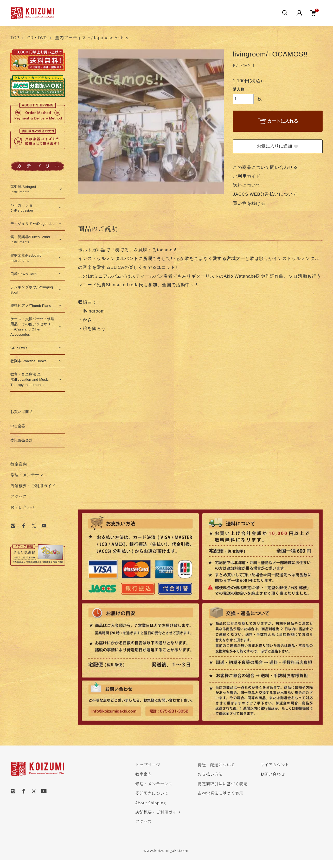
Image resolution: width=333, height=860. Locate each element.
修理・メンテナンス (29, 475)
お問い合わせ (22, 507)
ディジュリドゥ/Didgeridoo (32, 224)
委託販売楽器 (21, 440)
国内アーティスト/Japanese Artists (92, 37)
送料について (247, 185)
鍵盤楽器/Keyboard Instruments (26, 258)
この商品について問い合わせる (265, 167)
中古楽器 (17, 426)
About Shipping (150, 802)
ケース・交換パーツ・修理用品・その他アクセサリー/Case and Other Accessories (32, 326)
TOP (14, 37)
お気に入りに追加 (278, 146)
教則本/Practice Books (28, 361)
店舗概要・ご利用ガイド (33, 485)
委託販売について (151, 793)
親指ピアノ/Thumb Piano (30, 306)
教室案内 (18, 464)
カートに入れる (277, 121)
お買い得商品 (21, 412)
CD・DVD (37, 37)
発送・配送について (216, 764)
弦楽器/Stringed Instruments (23, 189)
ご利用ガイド (247, 176)
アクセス (18, 496)
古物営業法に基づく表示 (220, 793)
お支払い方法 (210, 774)
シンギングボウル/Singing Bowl (31, 289)
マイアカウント (274, 764)
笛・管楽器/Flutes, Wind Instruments (30, 239)
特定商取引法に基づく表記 (222, 783)
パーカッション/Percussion (21, 207)
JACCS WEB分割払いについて (265, 194)
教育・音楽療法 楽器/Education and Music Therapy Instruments (29, 379)
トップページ (147, 764)
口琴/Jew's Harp (23, 274)
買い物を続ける (249, 203)
